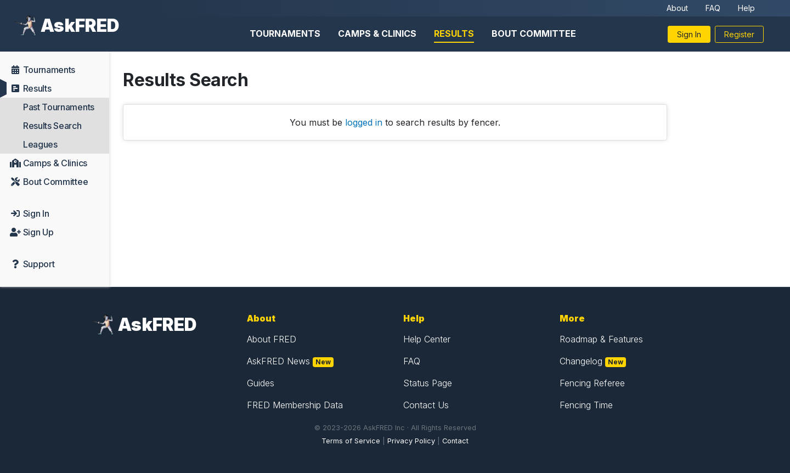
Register (739, 34)
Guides (260, 383)
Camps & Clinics (377, 33)
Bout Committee (534, 33)
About (677, 8)
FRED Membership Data (295, 404)
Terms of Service (350, 441)
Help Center (426, 339)
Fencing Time (586, 404)
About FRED (271, 339)
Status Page (427, 383)
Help (746, 8)
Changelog (581, 361)
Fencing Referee (592, 383)
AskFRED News (278, 361)
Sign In (689, 34)
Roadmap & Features (601, 339)
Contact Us (426, 404)
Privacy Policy (411, 441)
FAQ (713, 8)
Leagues (40, 144)
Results (454, 33)
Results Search (52, 125)
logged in (363, 122)
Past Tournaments (58, 107)
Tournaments (285, 33)
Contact (455, 441)
